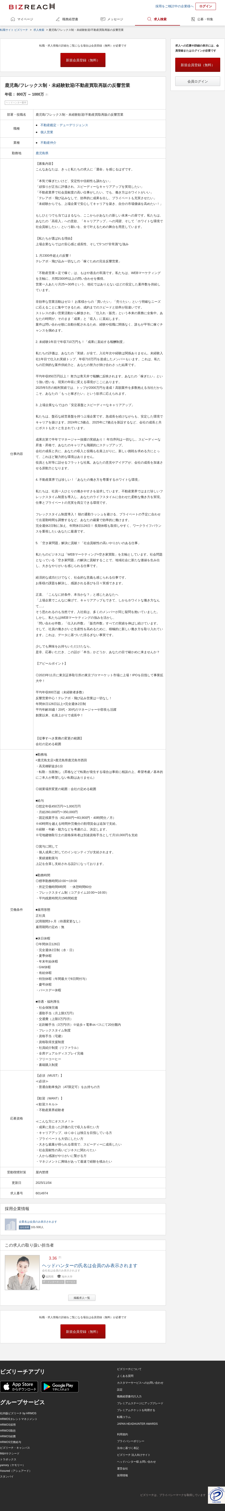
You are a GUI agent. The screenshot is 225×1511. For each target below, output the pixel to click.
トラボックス (8, 1459)
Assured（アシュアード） (16, 1470)
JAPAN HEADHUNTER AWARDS (137, 1423)
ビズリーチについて (129, 1369)
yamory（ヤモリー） (12, 1465)
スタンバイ (7, 1476)
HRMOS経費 (8, 1436)
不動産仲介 (48, 142)
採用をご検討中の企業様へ (174, 6)
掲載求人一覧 (82, 1298)
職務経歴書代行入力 (129, 1396)
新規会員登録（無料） (83, 60)
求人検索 (160, 19)
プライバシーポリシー (130, 1441)
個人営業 (46, 132)
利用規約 (122, 1434)
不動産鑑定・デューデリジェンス (64, 125)
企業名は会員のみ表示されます (38, 1221)
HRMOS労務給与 (10, 1442)
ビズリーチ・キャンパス (15, 1447)
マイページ (25, 19)
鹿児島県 (42, 153)
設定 (119, 1389)
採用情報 (122, 1475)
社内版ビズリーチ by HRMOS (18, 1413)
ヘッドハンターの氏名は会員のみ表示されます (90, 1265)
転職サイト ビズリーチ (14, 29)
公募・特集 (205, 19)
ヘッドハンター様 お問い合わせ (136, 1461)
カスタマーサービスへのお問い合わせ (140, 1382)
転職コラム (124, 1417)
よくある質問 (125, 1376)
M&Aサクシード (10, 1453)
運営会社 (122, 1468)
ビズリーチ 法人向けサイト (133, 1454)
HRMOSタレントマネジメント (19, 1419)
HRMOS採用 (8, 1424)
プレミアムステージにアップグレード (140, 1403)
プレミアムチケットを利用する (136, 1410)
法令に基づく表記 (128, 1448)
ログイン (205, 6)
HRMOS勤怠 (8, 1430)
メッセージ (115, 19)
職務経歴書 (70, 19)
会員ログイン (198, 81)
